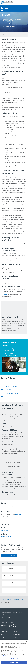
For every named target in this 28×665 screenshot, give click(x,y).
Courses (4, 8)
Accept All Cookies (14, 662)
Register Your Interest (9, 555)
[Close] (26, 641)
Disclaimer (3, 637)
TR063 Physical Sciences (7, 396)
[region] (14, 652)
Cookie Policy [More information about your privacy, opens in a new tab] (5, 655)
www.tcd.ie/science (6, 536)
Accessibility (4, 631)
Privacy (2, 634)
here (18, 488)
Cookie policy (16, 631)
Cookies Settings (17, 634)
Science (22, 599)
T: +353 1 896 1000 (5, 617)
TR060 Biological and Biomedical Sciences (11, 386)
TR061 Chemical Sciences (7, 389)
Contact (15, 637)
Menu (4, 11)
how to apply (18, 514)
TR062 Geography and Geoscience (9, 393)
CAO (10, 516)
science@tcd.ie (4, 530)
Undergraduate (10, 599)
